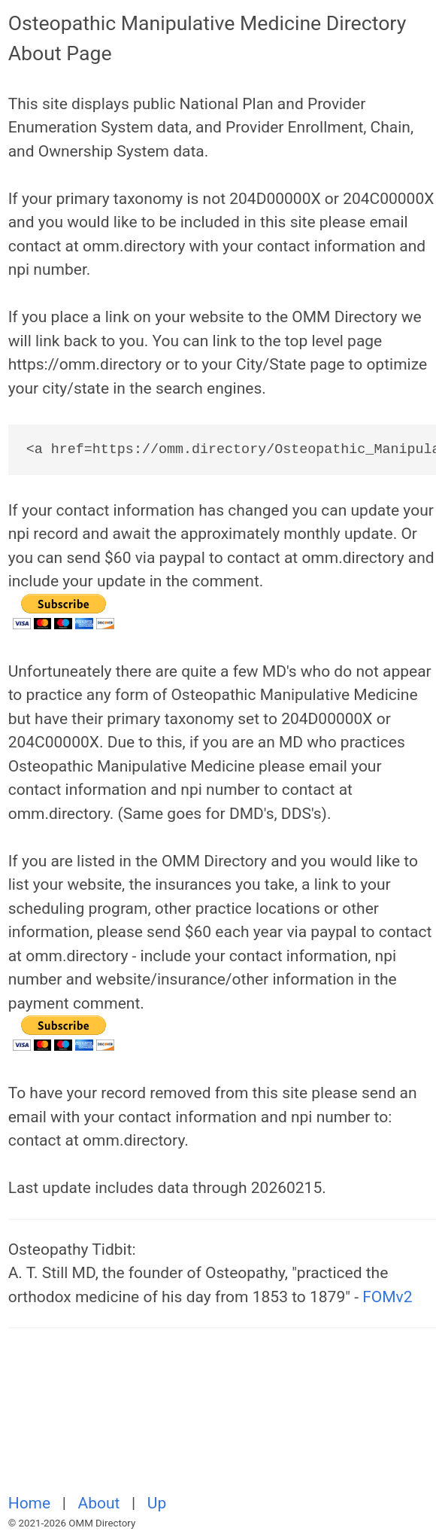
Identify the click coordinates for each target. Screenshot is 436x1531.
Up (156, 1503)
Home (31, 1503)
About (101, 1503)
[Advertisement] (222, 1420)
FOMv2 (387, 1297)
